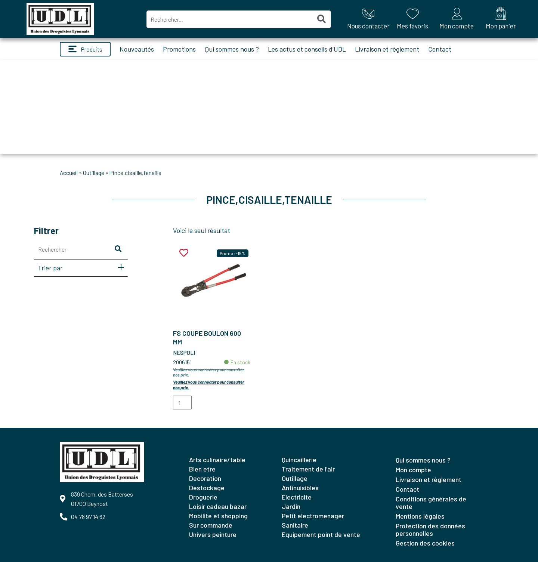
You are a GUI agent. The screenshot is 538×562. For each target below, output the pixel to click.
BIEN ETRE (202, 469)
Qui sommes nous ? (232, 49)
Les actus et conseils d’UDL (307, 49)
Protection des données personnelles (430, 529)
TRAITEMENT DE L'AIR (308, 469)
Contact (439, 49)
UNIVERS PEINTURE (212, 534)
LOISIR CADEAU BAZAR (218, 506)
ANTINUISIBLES (300, 487)
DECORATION (205, 478)
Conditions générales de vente (431, 502)
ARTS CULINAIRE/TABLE (217, 459)
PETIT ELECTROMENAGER (313, 516)
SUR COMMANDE (210, 525)
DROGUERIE (203, 497)
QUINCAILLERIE (299, 459)
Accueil (69, 172)
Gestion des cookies (425, 543)
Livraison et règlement (387, 49)
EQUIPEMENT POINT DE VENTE (321, 534)
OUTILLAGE (93, 172)
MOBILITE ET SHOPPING (218, 516)
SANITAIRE (295, 525)
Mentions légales (420, 516)
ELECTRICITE (297, 497)
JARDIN (291, 506)
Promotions (179, 49)
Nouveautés (137, 49)
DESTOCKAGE (207, 487)
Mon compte (413, 470)
